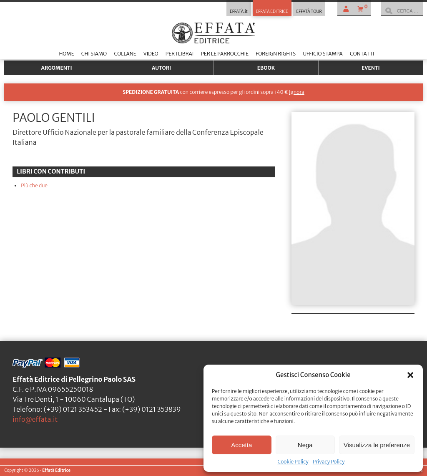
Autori (161, 68)
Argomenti (56, 68)
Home (66, 53)
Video (150, 53)
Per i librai (180, 53)
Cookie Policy (292, 461)
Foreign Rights (276, 53)
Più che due (34, 185)
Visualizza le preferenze (377, 444)
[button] (410, 375)
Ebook (266, 68)
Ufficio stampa (322, 53)
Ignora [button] (296, 92)
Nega (305, 444)
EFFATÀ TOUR (309, 11)
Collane (125, 53)
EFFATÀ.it (239, 11)
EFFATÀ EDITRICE (272, 11)
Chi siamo (94, 53)
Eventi (371, 68)
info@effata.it (35, 419)
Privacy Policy (329, 461)
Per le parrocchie (225, 53)
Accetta (241, 444)
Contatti (362, 53)
